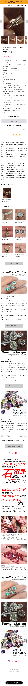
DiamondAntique (14, 386)
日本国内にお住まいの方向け (14, 125)
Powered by (14, 671)
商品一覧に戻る (14, 263)
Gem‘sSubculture (14, 446)
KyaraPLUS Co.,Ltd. (14, 325)
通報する (25, 129)
